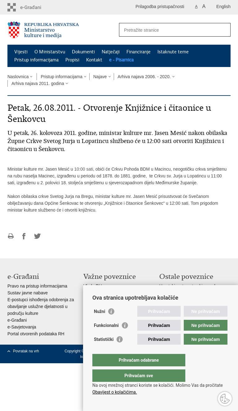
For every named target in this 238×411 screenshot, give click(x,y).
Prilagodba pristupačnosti (159, 6)
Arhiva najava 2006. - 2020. (144, 76)
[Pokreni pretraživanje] (223, 30)
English (223, 6)
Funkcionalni (106, 337)
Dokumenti (83, 52)
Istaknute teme (173, 52)
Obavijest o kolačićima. (114, 392)
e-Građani (17, 320)
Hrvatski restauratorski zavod (187, 286)
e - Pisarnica (121, 60)
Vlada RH (92, 286)
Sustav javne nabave (27, 292)
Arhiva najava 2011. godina (37, 83)
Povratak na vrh (26, 351)
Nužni (99, 323)
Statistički (103, 351)
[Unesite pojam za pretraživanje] (168, 30)
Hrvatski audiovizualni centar (186, 292)
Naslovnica (18, 76)
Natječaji (111, 52)
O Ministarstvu (49, 52)
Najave (100, 76)
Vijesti (21, 52)
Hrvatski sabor (97, 292)
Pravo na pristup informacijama (37, 286)
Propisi (72, 60)
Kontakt (94, 60)
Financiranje (138, 52)
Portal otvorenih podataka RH (35, 333)
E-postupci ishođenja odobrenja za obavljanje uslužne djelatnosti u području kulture (40, 306)
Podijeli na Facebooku (24, 236)
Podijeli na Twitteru (37, 236)
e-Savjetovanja (21, 326)
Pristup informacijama (36, 60)
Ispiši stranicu (10, 236)
